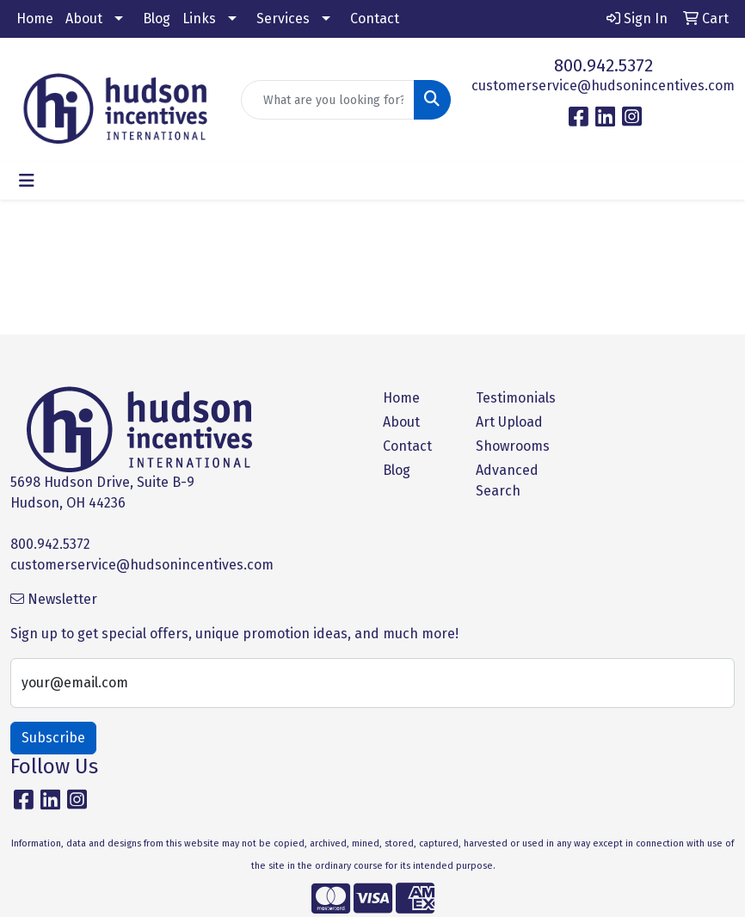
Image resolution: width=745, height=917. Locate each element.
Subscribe (53, 737)
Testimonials (512, 398)
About (83, 18)
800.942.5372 (603, 65)
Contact (374, 18)
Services (283, 18)
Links (199, 18)
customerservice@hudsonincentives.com (603, 85)
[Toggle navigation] (27, 181)
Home (34, 18)
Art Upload (509, 422)
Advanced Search (507, 480)
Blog (156, 18)
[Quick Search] (328, 100)
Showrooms (512, 446)
